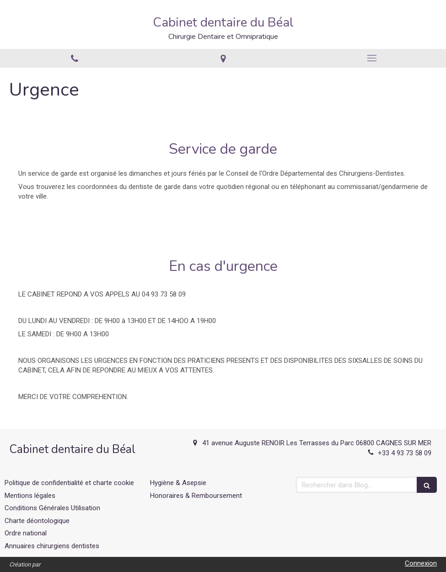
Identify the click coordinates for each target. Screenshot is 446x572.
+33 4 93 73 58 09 (404, 453)
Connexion (421, 563)
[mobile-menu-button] (371, 58)
